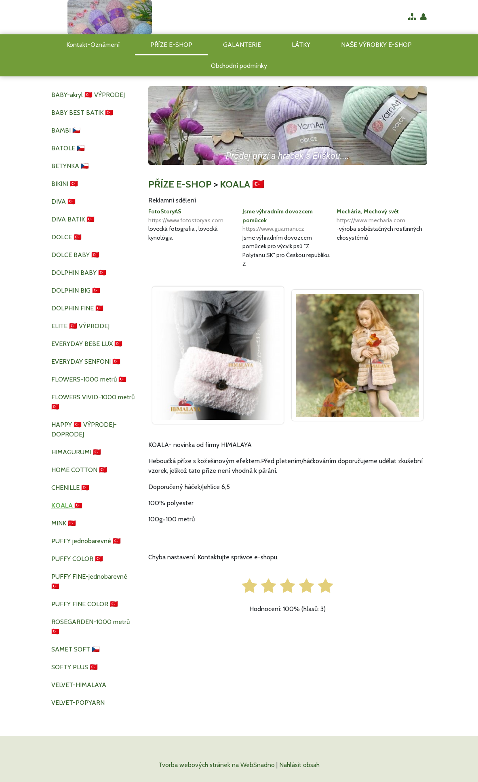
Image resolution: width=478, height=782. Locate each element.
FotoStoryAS (193, 216)
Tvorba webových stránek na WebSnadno (216, 765)
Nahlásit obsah (299, 765)
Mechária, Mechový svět (382, 216)
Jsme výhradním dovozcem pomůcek (287, 221)
